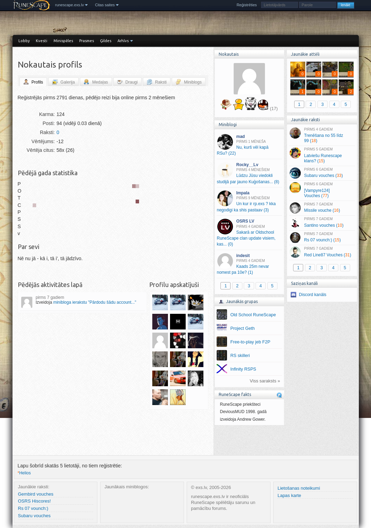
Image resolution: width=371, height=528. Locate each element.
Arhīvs (123, 41)
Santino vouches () (321, 222)
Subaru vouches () (321, 173)
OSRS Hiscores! (34, 501)
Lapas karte (289, 495)
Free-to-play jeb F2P (251, 342)
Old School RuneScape (253, 314)
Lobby (24, 41)
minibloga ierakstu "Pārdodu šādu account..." (94, 302)
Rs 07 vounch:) (33, 508)
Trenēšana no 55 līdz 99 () (321, 135)
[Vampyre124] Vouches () (321, 190)
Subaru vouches (34, 515)
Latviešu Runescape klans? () (321, 155)
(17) (273, 108)
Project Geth (243, 328)
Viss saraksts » (265, 380)
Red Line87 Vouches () (321, 252)
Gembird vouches (36, 494)
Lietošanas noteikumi (298, 488)
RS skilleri (240, 355)
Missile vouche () (321, 207)
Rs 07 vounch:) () (321, 237)
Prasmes (86, 41)
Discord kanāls (312, 294)
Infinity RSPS (243, 369)
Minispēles (63, 41)
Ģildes (105, 41)
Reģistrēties (246, 5)
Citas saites (105, 5)
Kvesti (41, 41)
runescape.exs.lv (69, 5)
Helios (24, 473)
